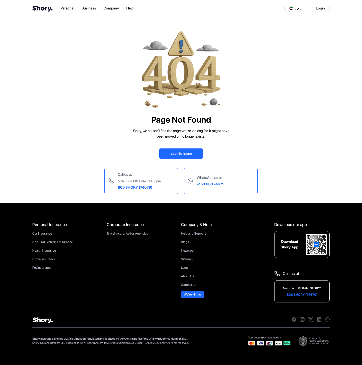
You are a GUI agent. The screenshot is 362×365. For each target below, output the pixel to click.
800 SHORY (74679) (135, 187)
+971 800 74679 (210, 184)
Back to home (181, 153)
